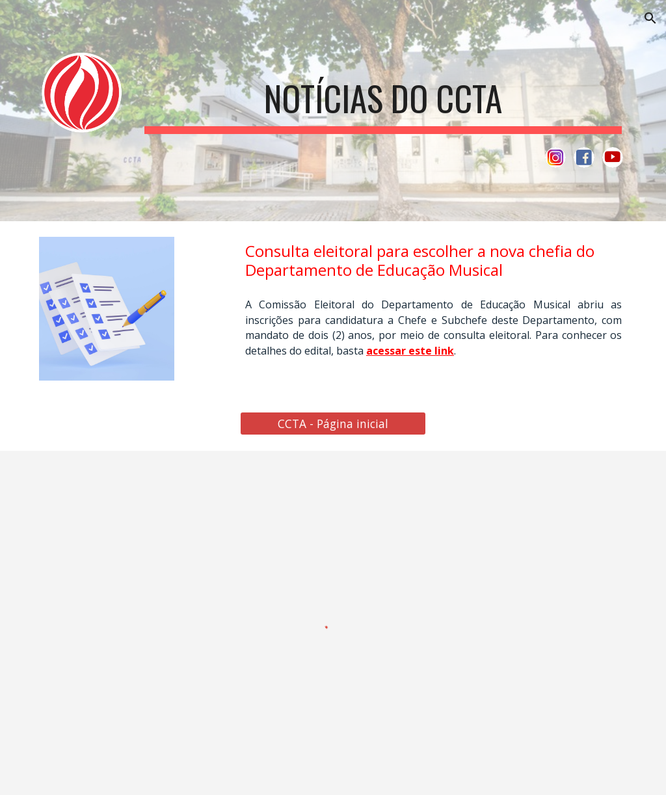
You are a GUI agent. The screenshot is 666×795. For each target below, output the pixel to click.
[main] (383, 96)
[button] (650, 18)
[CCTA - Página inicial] (333, 423)
